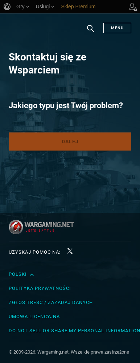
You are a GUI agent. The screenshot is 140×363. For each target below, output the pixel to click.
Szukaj (90, 32)
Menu (117, 28)
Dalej (70, 141)
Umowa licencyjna (34, 316)
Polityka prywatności (40, 288)
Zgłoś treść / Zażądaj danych (51, 302)
